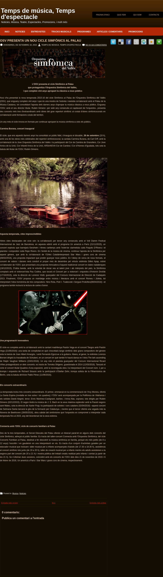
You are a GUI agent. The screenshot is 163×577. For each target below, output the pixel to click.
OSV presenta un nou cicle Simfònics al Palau (40, 40)
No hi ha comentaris (96, 45)
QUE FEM (121, 15)
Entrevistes (38, 31)
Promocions (136, 31)
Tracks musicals (61, 31)
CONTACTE (154, 15)
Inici (7, 31)
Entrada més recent (9, 503)
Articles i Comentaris (110, 31)
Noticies (20, 31)
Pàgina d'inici (102, 15)
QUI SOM (137, 15)
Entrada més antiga (98, 503)
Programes (84, 31)
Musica (15, 493)
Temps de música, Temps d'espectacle (38, 13)
